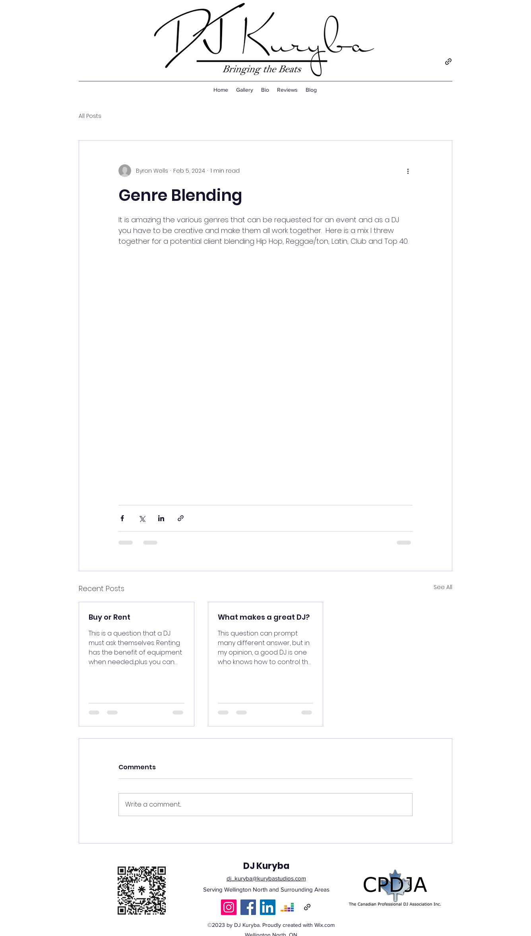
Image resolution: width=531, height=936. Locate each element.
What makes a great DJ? (264, 617)
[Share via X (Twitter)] (141, 518)
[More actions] (408, 170)
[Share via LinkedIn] (161, 518)
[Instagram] (228, 907)
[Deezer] (287, 907)
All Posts (90, 116)
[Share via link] (180, 518)
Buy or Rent (109, 617)
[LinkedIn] (267, 907)
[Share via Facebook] (122, 518)
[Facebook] (248, 907)
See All (443, 587)
